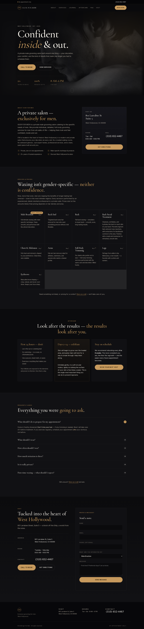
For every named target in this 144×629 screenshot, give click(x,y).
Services (62, 7)
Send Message (101, 580)
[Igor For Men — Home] (27, 8)
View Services (46, 67)
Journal (72, 7)
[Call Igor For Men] (120, 2)
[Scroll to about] (72, 90)
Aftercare (83, 7)
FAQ (92, 7)
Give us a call (81, 294)
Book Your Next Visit (109, 368)
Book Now (120, 7)
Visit (98, 7)
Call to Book (27, 67)
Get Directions (104, 147)
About (53, 7)
